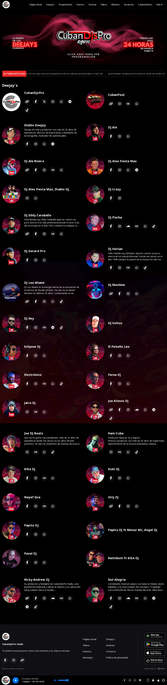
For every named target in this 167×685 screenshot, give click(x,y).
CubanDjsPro (34, 93)
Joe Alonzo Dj (118, 401)
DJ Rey (29, 318)
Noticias (92, 4)
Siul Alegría (117, 580)
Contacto (111, 651)
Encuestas (129, 4)
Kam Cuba (116, 433)
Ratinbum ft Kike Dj (123, 558)
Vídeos (104, 4)
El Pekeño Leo (119, 346)
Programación (65, 4)
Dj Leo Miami (34, 283)
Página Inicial (35, 4)
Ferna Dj (114, 375)
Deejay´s (50, 4)
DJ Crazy (114, 189)
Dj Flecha (115, 217)
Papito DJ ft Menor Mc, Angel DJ (132, 530)
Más (159, 4)
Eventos (80, 4)
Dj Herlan (115, 249)
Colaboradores (145, 4)
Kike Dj (29, 469)
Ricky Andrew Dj (36, 580)
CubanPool (116, 95)
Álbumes (115, 4)
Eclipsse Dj (32, 346)
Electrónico (33, 375)
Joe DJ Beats (33, 433)
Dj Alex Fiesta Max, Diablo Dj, (47, 189)
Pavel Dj (30, 553)
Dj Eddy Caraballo (37, 215)
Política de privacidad (117, 657)
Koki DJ (113, 469)
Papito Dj (31, 525)
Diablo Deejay (35, 125)
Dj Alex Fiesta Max (122, 161)
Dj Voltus (115, 323)
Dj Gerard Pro (35, 251)
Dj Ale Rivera (34, 161)
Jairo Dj (30, 403)
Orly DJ (113, 497)
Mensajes (88, 657)
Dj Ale (112, 127)
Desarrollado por (155, 669)
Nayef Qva (32, 497)
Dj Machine (116, 285)
